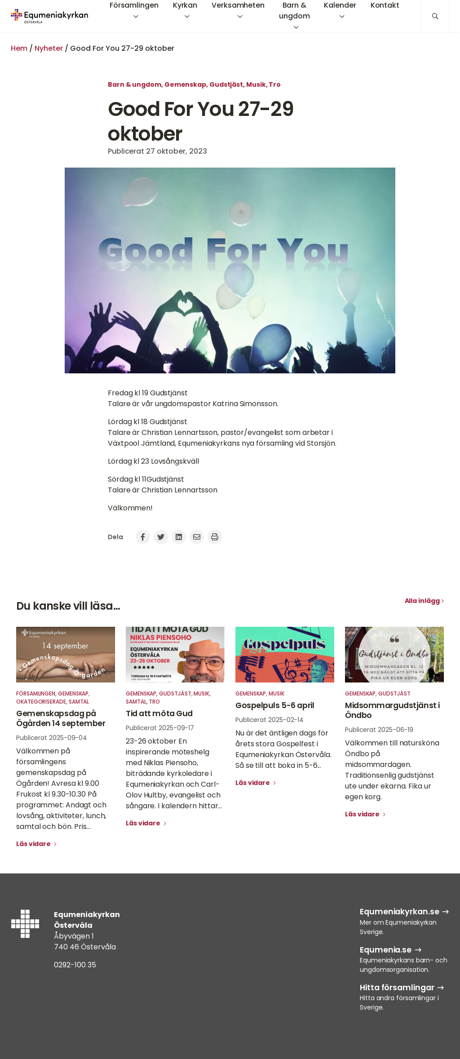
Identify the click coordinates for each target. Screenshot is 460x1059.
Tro (275, 84)
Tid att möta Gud (159, 713)
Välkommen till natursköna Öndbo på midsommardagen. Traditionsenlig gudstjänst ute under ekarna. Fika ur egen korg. (392, 770)
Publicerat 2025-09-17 (160, 727)
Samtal (79, 701)
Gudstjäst (226, 84)
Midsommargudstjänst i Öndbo (392, 710)
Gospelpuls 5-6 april (274, 705)
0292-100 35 (75, 965)
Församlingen (35, 693)
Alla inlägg (422, 600)
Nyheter (49, 48)
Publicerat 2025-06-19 (379, 729)
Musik (256, 84)
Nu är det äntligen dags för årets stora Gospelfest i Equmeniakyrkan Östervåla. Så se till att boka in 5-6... (283, 749)
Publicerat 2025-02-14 (269, 719)
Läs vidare (34, 843)
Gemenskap (185, 84)
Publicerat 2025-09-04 (51, 737)
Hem (19, 48)
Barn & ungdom (134, 84)
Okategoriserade (41, 701)
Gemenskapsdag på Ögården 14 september (60, 718)
